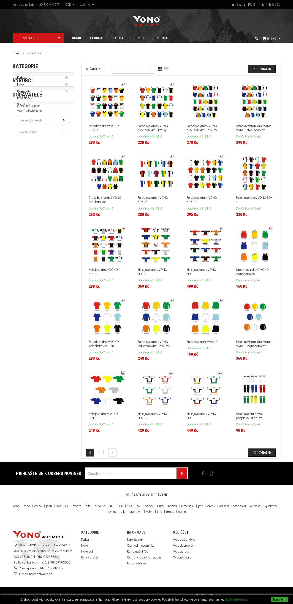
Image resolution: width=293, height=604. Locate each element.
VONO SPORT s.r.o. (29, 145)
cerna (38, 506)
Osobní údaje (182, 557)
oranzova (239, 506)
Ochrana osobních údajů (144, 557)
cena (27, 506)
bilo (123, 511)
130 (129, 506)
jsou (49, 506)
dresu (170, 511)
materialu (187, 506)
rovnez (112, 511)
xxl (66, 506)
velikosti (255, 506)
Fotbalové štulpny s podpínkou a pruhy (249, 416)
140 (112, 506)
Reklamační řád (137, 551)
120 (121, 506)
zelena (172, 506)
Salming (22, 139)
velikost (224, 506)
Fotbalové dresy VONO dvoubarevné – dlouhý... (203, 128)
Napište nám (135, 539)
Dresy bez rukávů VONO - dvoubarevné (106, 200)
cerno (182, 511)
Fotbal (21, 80)
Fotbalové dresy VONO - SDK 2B (154, 200)
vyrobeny (271, 506)
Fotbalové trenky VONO (202, 342)
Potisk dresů (25, 101)
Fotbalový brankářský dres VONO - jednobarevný (253, 344)
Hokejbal (23, 94)
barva (149, 506)
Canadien (24, 126)
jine (159, 511)
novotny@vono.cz (40, 574)
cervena (100, 506)
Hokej (20, 87)
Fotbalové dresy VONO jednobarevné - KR (104, 344)
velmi (149, 511)
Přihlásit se (271, 5)
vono (16, 506)
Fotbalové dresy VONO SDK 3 (254, 200)
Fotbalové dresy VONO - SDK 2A (105, 128)
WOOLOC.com (26, 152)
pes (200, 506)
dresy (211, 506)
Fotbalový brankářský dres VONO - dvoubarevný (253, 128)
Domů (17, 53)
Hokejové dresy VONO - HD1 (104, 416)
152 (138, 506)
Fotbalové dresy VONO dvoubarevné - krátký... (153, 128)
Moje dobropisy (183, 545)
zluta (160, 506)
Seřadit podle (96, 69)
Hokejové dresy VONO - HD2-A (104, 272)
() (271, 38)
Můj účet (181, 532)
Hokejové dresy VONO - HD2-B (153, 272)
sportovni (136, 511)
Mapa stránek (136, 563)
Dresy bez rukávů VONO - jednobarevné (253, 272)
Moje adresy (181, 551)
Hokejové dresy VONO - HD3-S (202, 416)
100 (58, 506)
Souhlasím (279, 599)
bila (88, 506)
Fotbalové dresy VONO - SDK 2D (203, 200)
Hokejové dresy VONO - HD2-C (153, 416)
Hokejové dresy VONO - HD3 (202, 272)
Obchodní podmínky (140, 545)
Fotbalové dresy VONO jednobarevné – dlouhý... (154, 344)
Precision (23, 133)
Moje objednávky (184, 539)
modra (77, 506)
